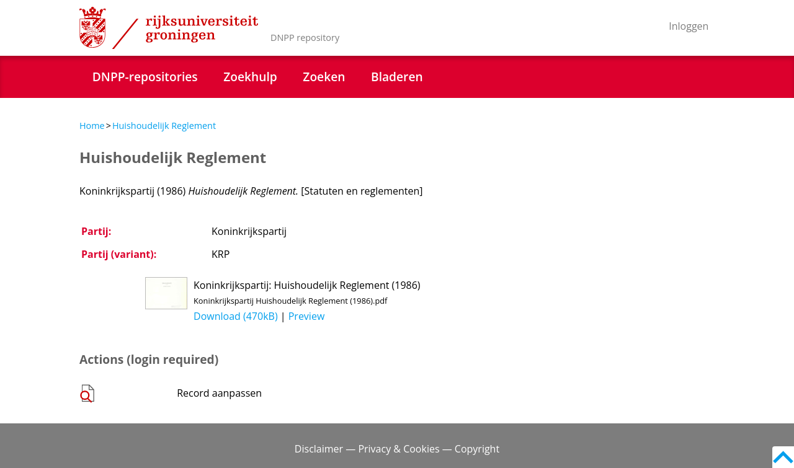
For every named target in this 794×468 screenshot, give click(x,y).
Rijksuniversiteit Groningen (168, 28)
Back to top (783, 457)
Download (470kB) (236, 316)
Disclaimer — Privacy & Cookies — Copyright (397, 449)
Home (92, 125)
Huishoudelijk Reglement (164, 125)
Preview (306, 316)
